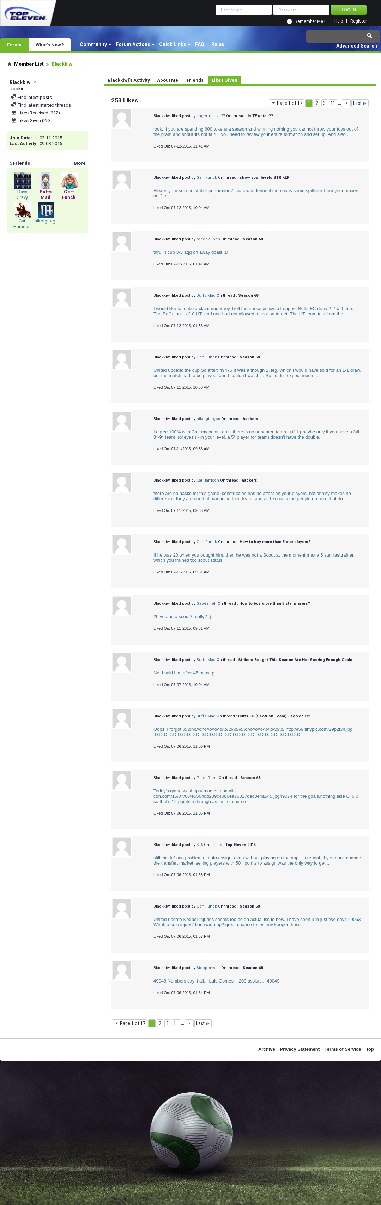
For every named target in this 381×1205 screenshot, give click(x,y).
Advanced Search (356, 46)
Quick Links (172, 44)
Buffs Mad (206, 295)
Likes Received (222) (35, 112)
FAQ (199, 44)
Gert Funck (206, 177)
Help (338, 21)
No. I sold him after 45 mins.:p (183, 673)
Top (370, 1049)
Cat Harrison (22, 223)
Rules (217, 44)
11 (333, 103)
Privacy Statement (300, 1049)
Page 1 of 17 (286, 103)
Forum (14, 45)
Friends (195, 80)
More (80, 163)
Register (358, 21)
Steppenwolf (208, 968)
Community (93, 44)
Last (360, 103)
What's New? (50, 45)
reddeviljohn (208, 239)
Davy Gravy (22, 194)
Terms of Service (343, 1049)
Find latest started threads (41, 105)
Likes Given (224, 80)
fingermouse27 (210, 116)
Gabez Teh (206, 603)
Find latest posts (31, 97)
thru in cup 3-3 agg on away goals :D (190, 252)
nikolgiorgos (48, 221)
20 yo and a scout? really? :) (182, 616)
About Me (167, 80)
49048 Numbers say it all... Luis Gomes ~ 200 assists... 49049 (216, 981)
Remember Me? (310, 21)
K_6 (199, 844)
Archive (266, 1049)
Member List (29, 64)
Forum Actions (133, 44)
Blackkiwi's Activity (129, 80)
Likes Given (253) (32, 120)
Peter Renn (207, 778)
